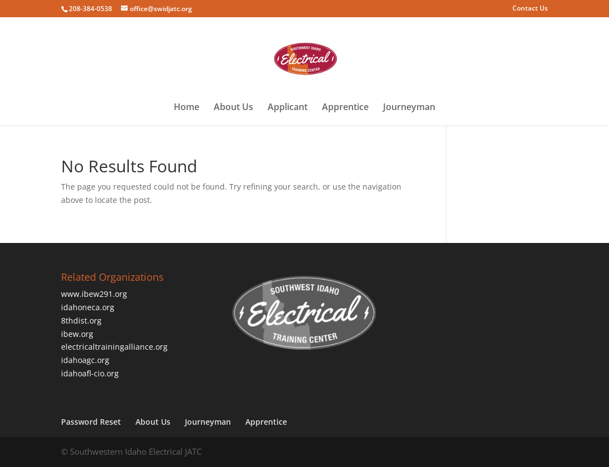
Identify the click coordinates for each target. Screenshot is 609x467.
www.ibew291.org (94, 294)
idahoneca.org (87, 307)
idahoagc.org (85, 360)
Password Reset (91, 421)
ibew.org (77, 334)
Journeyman (409, 108)
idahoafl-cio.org (90, 373)
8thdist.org (81, 320)
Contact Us (530, 9)
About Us (233, 108)
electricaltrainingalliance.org (114, 346)
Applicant (288, 108)
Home (186, 108)
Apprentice (345, 108)
